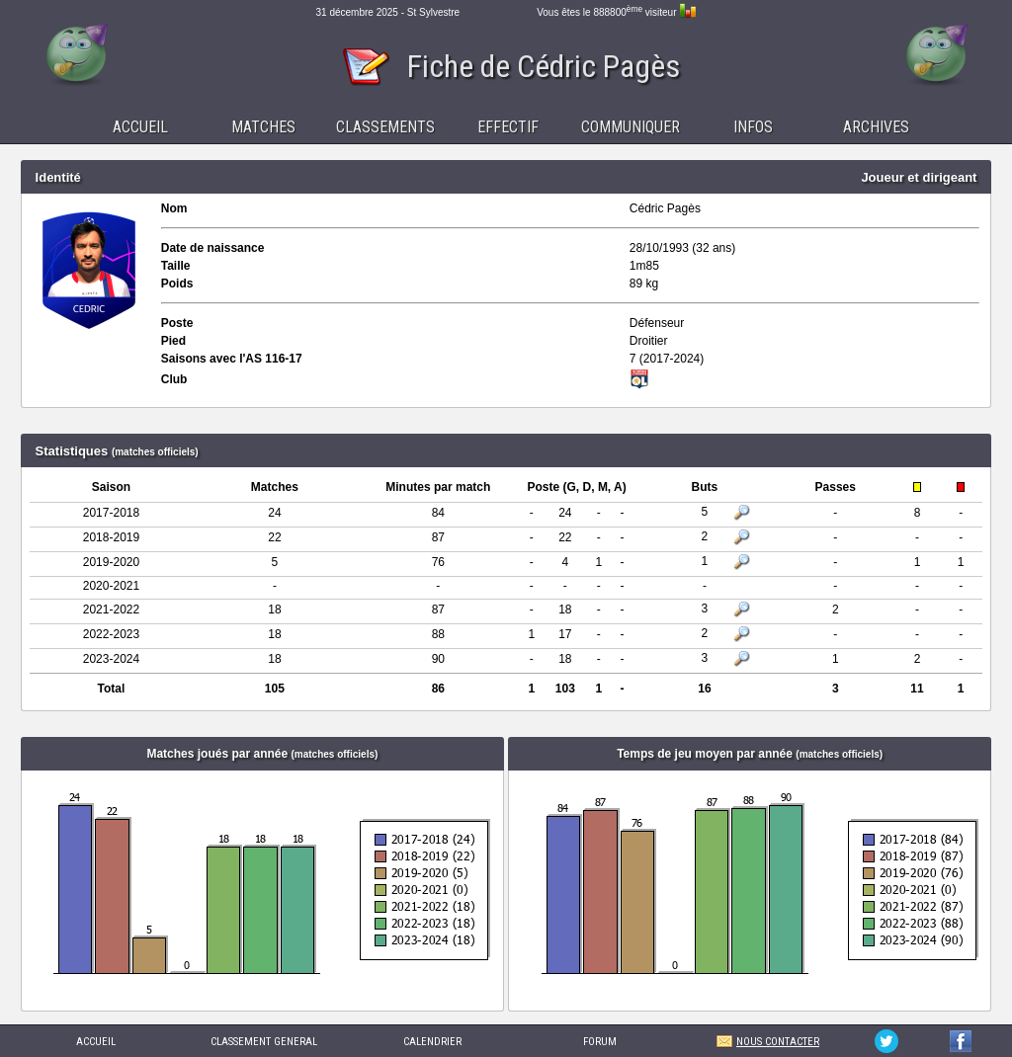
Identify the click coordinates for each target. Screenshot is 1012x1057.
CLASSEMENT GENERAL (264, 1041)
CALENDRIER (432, 1041)
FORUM (600, 1041)
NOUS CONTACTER (777, 1041)
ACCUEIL (96, 1041)
